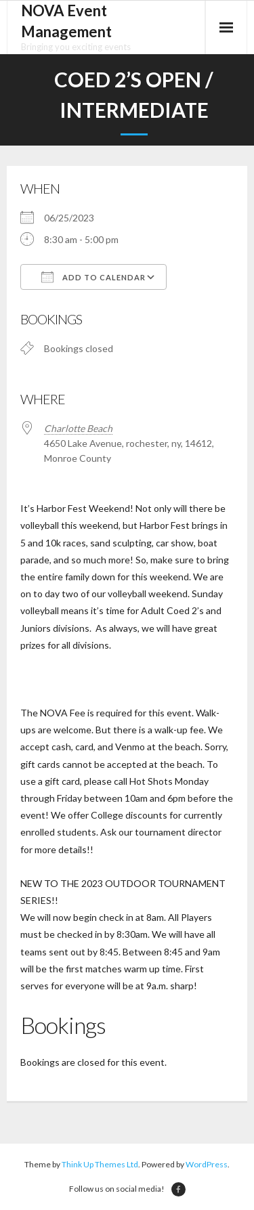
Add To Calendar (93, 277)
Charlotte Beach (78, 428)
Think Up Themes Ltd (100, 1164)
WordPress (207, 1164)
